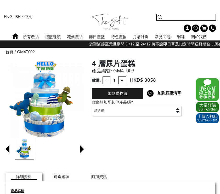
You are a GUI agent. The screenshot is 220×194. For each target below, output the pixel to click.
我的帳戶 (187, 28)
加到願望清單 (169, 93)
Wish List (195, 28)
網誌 (181, 36)
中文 (28, 16)
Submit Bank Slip (207, 118)
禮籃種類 (53, 36)
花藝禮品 (75, 36)
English (12, 16)
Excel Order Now (207, 107)
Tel (212, 28)
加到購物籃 (117, 93)
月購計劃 (141, 36)
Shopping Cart (204, 28)
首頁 (15, 36)
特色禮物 (119, 36)
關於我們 (199, 36)
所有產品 (31, 36)
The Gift (110, 22)
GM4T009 (26, 52)
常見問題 (163, 36)
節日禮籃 (97, 36)
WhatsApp (207, 89)
